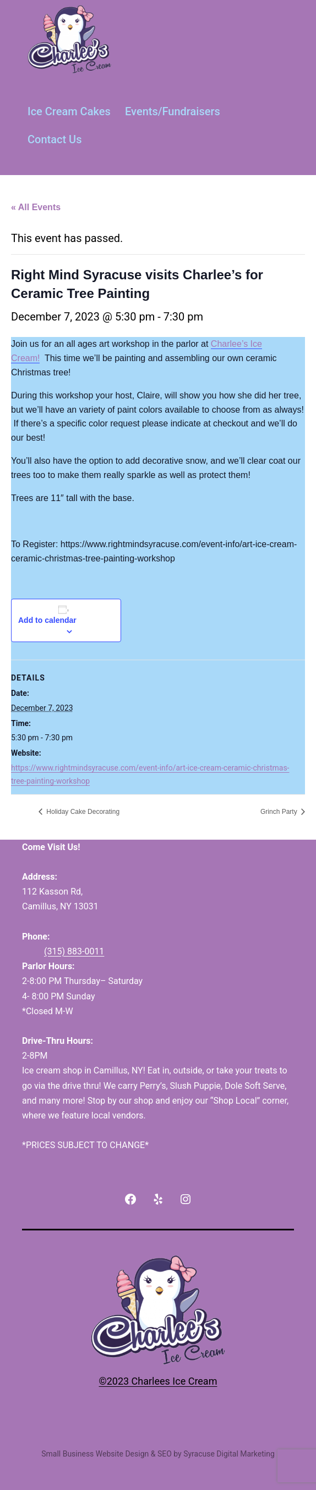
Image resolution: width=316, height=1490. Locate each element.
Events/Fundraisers (172, 111)
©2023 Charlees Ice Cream (158, 1381)
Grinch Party (279, 812)
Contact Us (54, 139)
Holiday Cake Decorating (82, 812)
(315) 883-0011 (74, 951)
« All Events (36, 207)
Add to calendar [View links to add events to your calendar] (47, 620)
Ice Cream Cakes (69, 111)
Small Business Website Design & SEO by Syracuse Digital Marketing (158, 1453)
